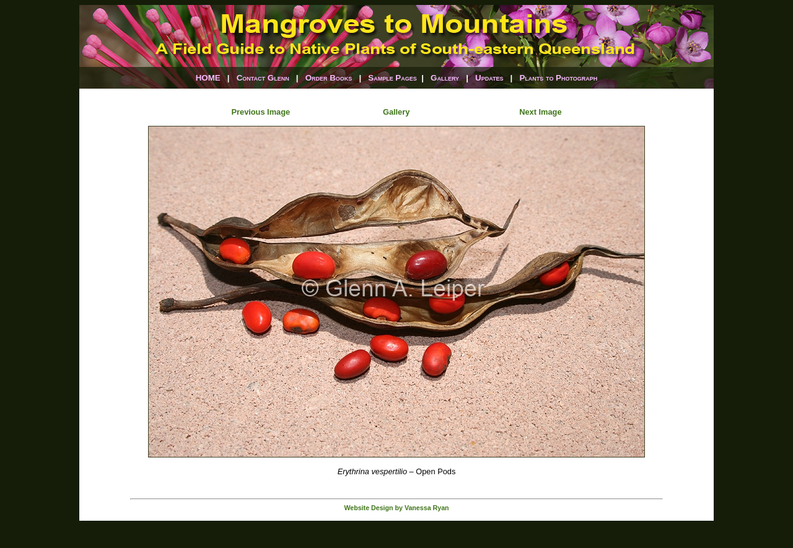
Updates (489, 77)
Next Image (540, 112)
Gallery (445, 77)
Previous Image (261, 112)
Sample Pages (392, 77)
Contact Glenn (263, 77)
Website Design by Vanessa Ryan (396, 507)
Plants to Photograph (558, 77)
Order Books (329, 77)
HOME (208, 77)
